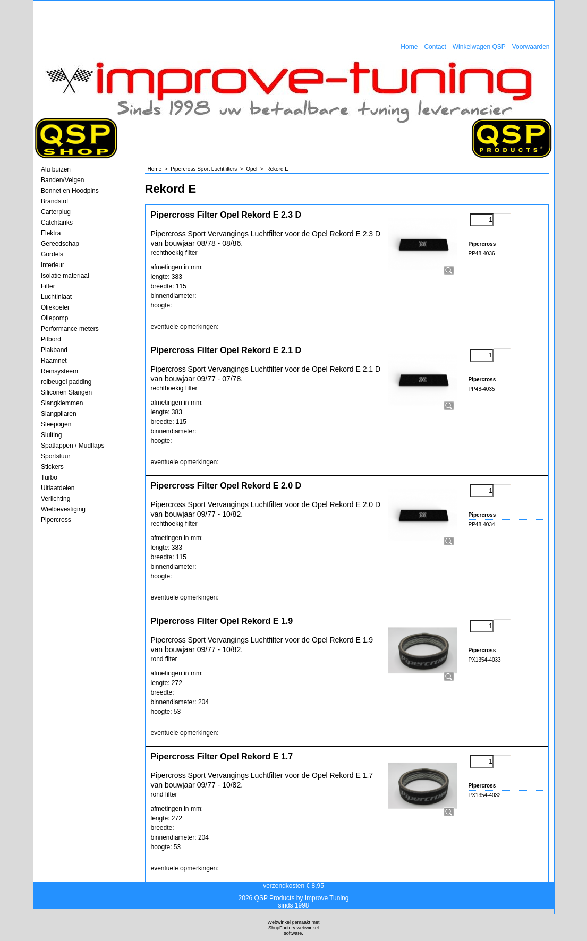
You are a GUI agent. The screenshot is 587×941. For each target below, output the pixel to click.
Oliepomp (54, 318)
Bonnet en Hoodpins (70, 190)
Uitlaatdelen (57, 488)
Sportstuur (55, 456)
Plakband (54, 350)
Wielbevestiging (63, 509)
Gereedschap (60, 243)
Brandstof (54, 201)
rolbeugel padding (66, 382)
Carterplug (56, 212)
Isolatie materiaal (65, 275)
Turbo (49, 477)
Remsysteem (59, 371)
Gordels (52, 254)
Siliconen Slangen (66, 392)
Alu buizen (56, 169)
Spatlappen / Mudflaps (72, 445)
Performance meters (70, 328)
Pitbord (51, 339)
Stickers (52, 467)
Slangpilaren (58, 413)
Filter (48, 286)
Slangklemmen (62, 403)
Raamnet (54, 360)
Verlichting (55, 498)
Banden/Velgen (62, 180)
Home (409, 46)
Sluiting (51, 435)
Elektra (51, 233)
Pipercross (56, 520)
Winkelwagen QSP (479, 46)
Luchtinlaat (56, 297)
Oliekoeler (55, 307)
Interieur (52, 265)
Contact (435, 46)
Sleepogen (56, 424)
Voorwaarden (531, 46)
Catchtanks (57, 222)
